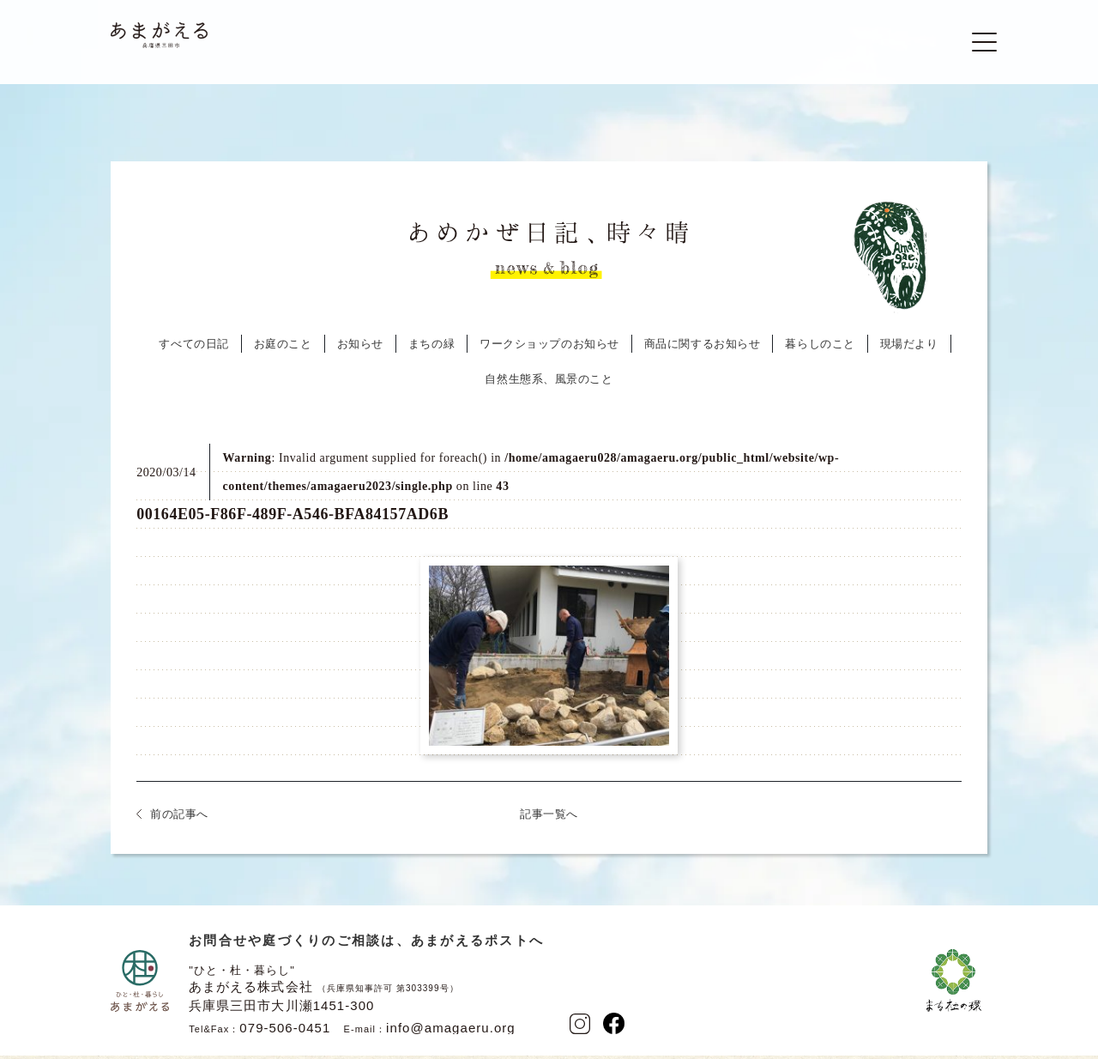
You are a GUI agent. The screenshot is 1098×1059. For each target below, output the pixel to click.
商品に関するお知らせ (702, 349)
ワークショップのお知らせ (549, 349)
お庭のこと (283, 349)
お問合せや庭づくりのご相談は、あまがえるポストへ (366, 946)
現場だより (909, 349)
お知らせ (360, 349)
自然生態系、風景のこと (548, 384)
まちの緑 (431, 349)
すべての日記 (193, 349)
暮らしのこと (819, 349)
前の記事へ (179, 820)
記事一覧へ (549, 820)
